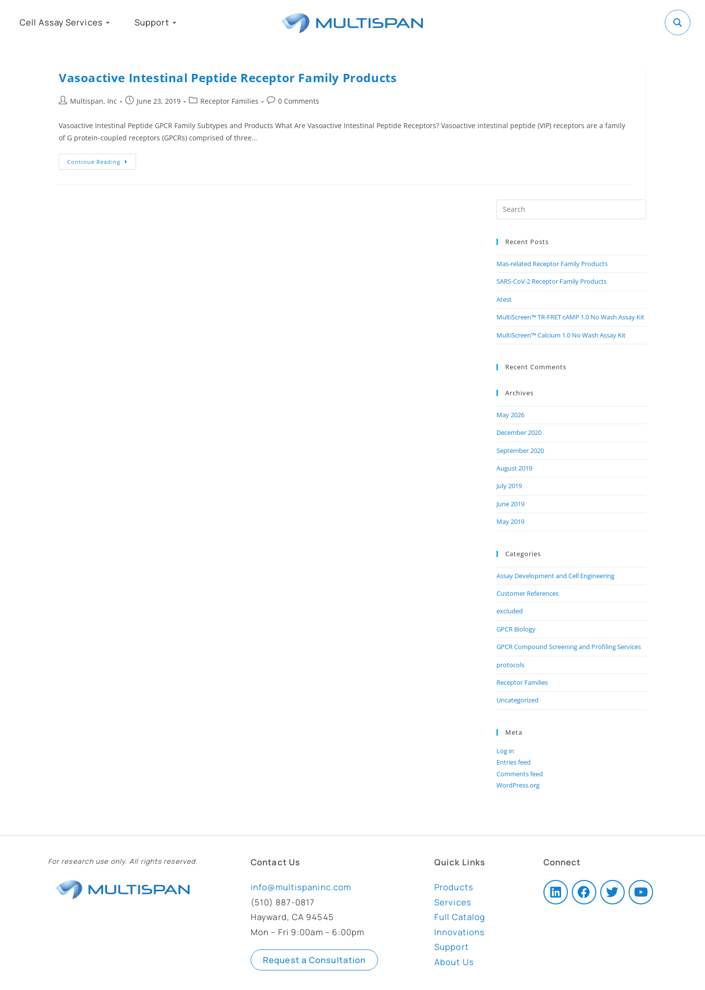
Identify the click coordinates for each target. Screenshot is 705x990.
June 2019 (510, 503)
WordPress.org (518, 785)
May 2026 (510, 414)
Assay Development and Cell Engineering (555, 575)
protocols (510, 664)
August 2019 (514, 468)
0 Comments (298, 101)
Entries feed (513, 762)
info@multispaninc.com (301, 887)
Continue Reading (101, 159)
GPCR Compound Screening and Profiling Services (568, 646)
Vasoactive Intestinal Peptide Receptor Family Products (228, 77)
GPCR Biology (516, 629)
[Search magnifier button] (677, 22)
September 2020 (520, 450)
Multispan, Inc (93, 101)
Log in (505, 750)
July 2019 (509, 485)
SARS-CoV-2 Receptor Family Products (551, 281)
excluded (509, 611)
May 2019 (510, 521)
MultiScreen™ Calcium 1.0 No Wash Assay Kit (561, 335)
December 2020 (518, 432)
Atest (504, 299)
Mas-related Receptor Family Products (552, 263)
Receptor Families (229, 101)
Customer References (527, 593)
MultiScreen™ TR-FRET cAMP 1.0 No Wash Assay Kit (570, 317)
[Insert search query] (571, 209)
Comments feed (519, 773)
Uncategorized (517, 700)
